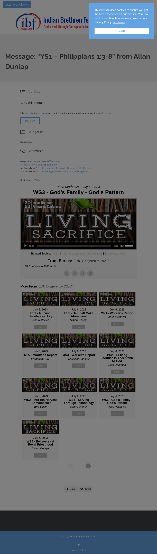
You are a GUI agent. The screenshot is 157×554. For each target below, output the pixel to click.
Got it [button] (122, 30)
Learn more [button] (119, 22)
